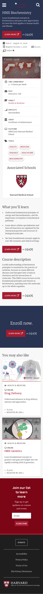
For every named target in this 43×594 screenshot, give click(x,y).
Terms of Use (21, 565)
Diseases (13, 153)
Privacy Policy (22, 560)
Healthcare (27, 153)
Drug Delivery (13, 393)
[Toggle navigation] (4, 5)
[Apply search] (21, 523)
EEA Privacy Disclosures (21, 571)
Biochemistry (16, 159)
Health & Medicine (16, 103)
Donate (21, 542)
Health (13, 147)
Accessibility (21, 554)
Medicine (24, 147)
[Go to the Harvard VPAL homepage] (21, 584)
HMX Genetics (13, 451)
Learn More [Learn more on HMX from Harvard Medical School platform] (10, 34)
